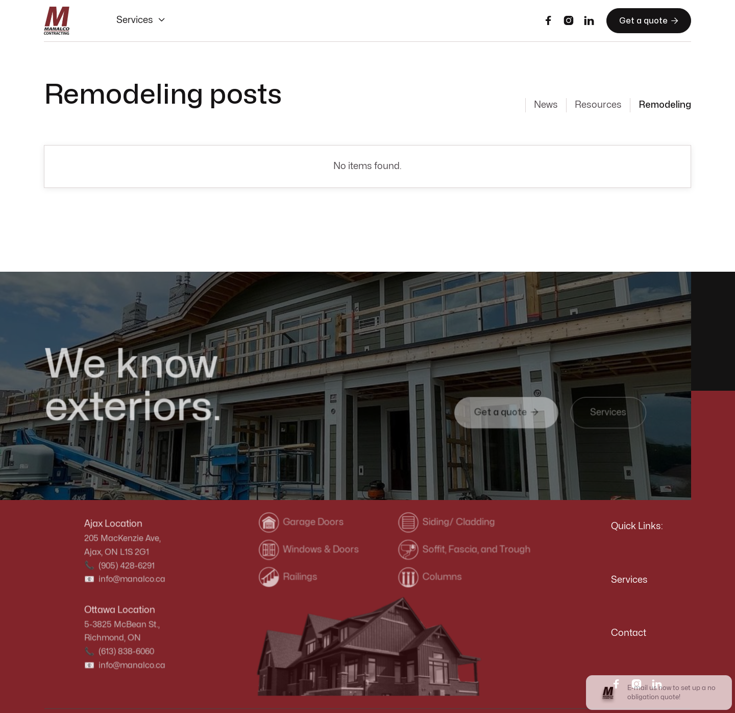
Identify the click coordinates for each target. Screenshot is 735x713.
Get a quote (648, 20)
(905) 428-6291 (126, 566)
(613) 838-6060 (126, 651)
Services (629, 580)
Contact (628, 633)
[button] (141, 20)
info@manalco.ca (132, 579)
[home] (56, 21)
